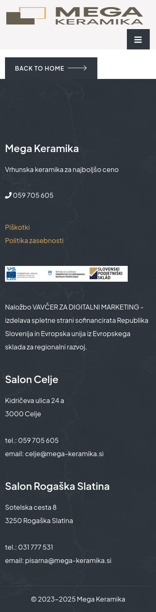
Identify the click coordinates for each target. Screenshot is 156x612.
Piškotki (17, 227)
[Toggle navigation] (138, 39)
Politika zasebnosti (34, 240)
